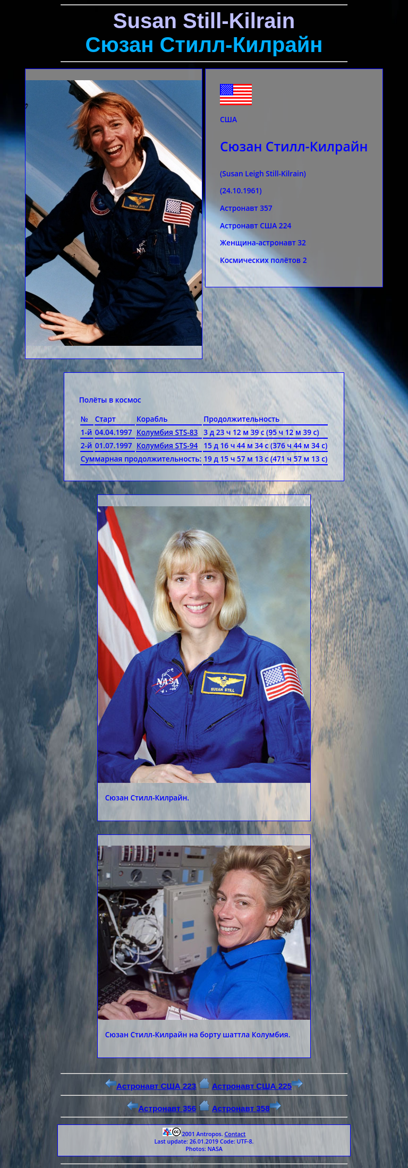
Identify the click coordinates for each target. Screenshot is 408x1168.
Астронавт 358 (246, 1108)
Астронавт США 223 (150, 1085)
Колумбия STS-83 (167, 432)
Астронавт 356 (161, 1108)
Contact (234, 1134)
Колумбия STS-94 (167, 445)
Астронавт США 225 (257, 1085)
